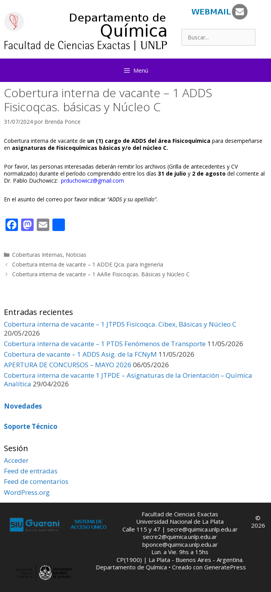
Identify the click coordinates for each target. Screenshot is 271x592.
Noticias (76, 254)
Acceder (16, 460)
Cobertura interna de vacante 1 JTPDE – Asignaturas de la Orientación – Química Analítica (128, 379)
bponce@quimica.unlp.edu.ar (180, 544)
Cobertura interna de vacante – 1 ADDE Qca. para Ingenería (87, 264)
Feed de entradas (30, 470)
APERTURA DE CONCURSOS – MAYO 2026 (67, 364)
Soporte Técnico (30, 426)
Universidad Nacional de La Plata (180, 521)
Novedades (23, 406)
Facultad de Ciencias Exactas (180, 514)
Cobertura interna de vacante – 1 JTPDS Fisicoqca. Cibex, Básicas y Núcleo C (120, 324)
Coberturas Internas (37, 254)
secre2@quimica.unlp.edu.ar (180, 536)
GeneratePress (225, 567)
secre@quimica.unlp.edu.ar (202, 529)
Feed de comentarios (36, 481)
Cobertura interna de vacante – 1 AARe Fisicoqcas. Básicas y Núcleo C (101, 274)
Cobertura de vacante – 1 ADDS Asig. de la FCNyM (80, 354)
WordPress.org (27, 492)
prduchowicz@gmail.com (92, 180)
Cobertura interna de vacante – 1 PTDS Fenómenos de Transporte (105, 343)
